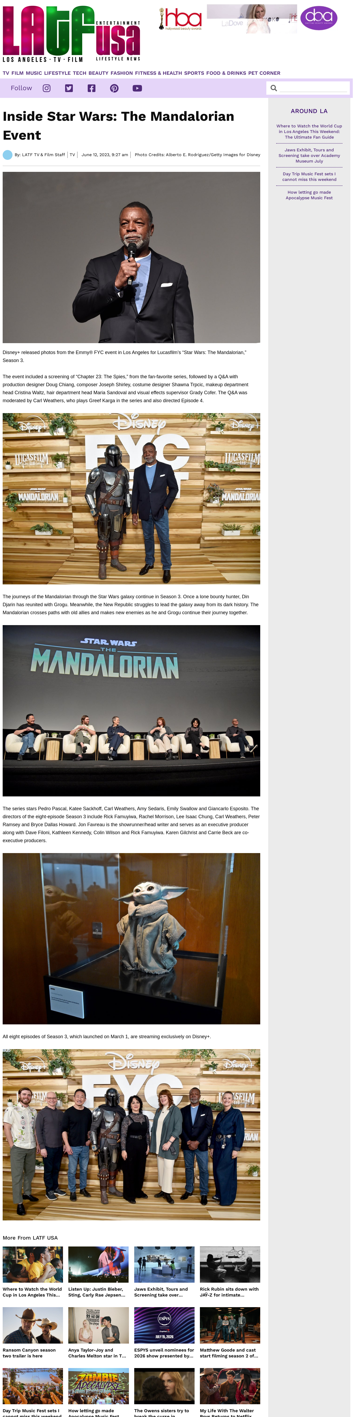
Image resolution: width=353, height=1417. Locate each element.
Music (34, 73)
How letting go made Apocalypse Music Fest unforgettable (309, 198)
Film (17, 73)
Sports (194, 73)
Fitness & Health (158, 73)
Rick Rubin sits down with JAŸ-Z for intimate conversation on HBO (229, 1292)
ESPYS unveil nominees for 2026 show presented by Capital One (164, 1353)
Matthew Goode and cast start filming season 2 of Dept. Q (228, 1353)
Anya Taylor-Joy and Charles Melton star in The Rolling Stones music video (98, 1353)
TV (6, 73)
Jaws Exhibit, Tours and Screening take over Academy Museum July (161, 1292)
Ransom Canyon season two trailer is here (29, 1352)
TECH (79, 73)
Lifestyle (57, 73)
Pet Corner (264, 73)
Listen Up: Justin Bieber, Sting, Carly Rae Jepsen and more (95, 1292)
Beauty (98, 73)
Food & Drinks (226, 73)
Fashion (122, 73)
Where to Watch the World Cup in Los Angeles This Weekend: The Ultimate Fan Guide (32, 1292)
